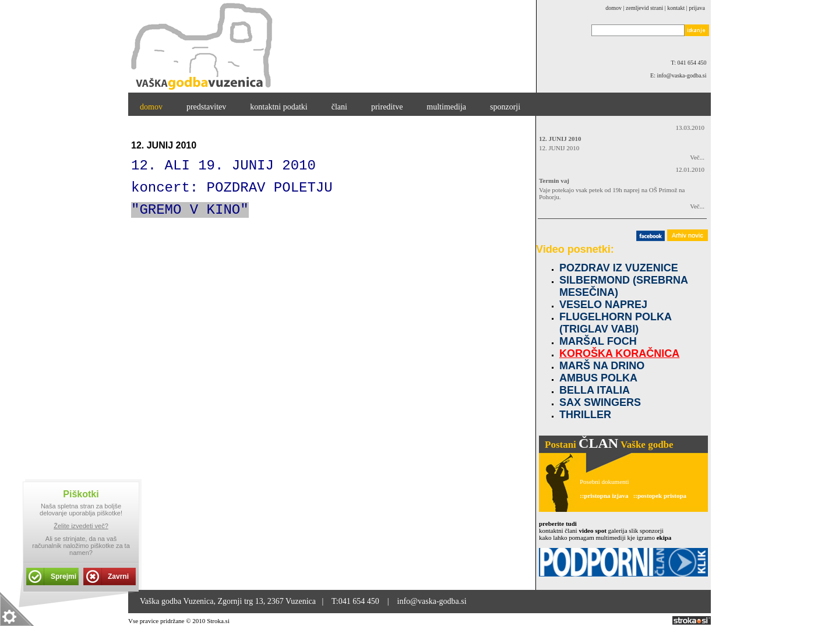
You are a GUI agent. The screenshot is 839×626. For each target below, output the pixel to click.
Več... (693, 157)
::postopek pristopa (659, 495)
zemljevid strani (644, 8)
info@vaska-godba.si (432, 601)
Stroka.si (218, 620)
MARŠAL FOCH (598, 341)
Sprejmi (63, 576)
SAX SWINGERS (600, 402)
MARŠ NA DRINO (601, 366)
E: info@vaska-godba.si (680, 75)
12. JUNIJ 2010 (560, 138)
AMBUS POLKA (598, 378)
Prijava (697, 8)
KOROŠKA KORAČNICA (619, 353)
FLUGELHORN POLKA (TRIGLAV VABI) (615, 323)
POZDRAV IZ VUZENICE (618, 268)
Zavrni (118, 576)
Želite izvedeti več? (81, 525)
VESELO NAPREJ (603, 304)
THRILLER (585, 414)
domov (613, 8)
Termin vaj (554, 180)
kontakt (676, 8)
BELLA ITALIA (594, 390)
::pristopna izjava (604, 495)
